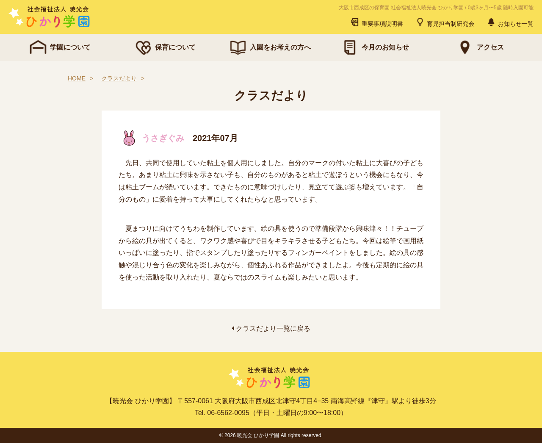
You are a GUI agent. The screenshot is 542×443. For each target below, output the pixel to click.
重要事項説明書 (376, 22)
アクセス (479, 47)
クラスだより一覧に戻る (271, 328)
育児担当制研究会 (444, 22)
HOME (77, 78)
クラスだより (119, 78)
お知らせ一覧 (510, 22)
